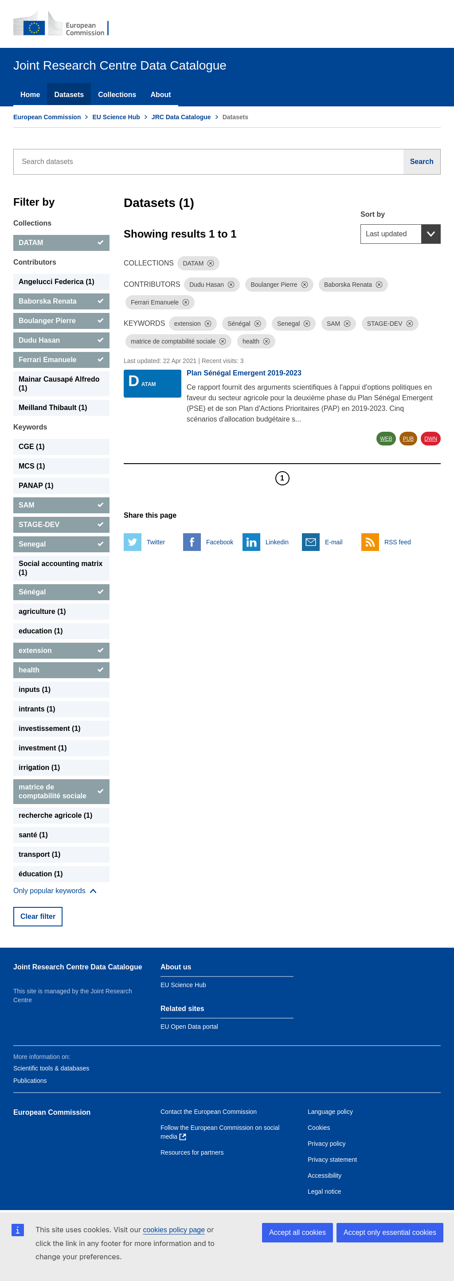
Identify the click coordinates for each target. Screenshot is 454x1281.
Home (30, 94)
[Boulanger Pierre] (61, 321)
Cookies (319, 1127)
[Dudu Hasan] (61, 340)
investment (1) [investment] (43, 748)
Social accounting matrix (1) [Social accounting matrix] (60, 568)
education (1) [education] (41, 631)
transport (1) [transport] (39, 854)
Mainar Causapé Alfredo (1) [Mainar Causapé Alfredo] (59, 383)
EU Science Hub (116, 117)
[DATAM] (61, 243)
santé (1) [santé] (33, 835)
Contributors (34, 262)
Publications (30, 1080)
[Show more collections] (55, 891)
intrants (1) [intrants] (37, 709)
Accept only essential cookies (390, 1232)
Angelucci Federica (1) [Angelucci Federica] (56, 281)
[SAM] (61, 505)
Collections (117, 94)
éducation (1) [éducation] (41, 874)
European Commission (47, 117)
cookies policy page (174, 1230)
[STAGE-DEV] (61, 525)
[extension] (61, 651)
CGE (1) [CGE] (32, 446)
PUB (408, 439)
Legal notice (324, 1191)
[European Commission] (67, 24)
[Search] (422, 162)
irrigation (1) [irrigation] (39, 767)
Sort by (372, 214)
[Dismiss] (210, 263)
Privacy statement (332, 1159)
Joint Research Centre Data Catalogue (77, 967)
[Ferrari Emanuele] (61, 360)
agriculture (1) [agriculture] (42, 611)
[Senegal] (61, 544)
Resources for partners (191, 1152)
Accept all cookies (297, 1232)
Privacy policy (327, 1143)
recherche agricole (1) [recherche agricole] (55, 815)
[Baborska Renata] (61, 301)
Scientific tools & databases (51, 1068)
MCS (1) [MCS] (32, 466)
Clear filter (37, 916)
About (160, 94)
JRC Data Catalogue (181, 117)
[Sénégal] (61, 592)
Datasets (69, 94)
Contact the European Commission (208, 1111)
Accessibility (324, 1175)
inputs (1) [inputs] (35, 689)
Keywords (30, 427)
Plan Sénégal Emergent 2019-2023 (244, 373)
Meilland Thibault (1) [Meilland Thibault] (53, 407)
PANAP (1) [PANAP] (36, 485)
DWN (430, 439)
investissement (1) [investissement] (50, 728)
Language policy (330, 1111)
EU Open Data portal (189, 1026)
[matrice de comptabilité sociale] (61, 791)
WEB (386, 439)
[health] (61, 670)
